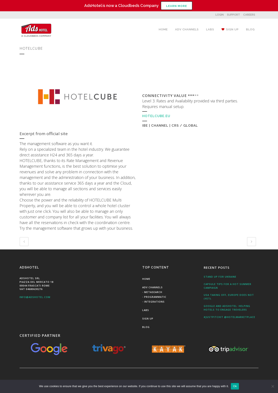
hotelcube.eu (156, 116)
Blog (146, 327)
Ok (235, 386)
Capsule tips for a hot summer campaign (227, 285)
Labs (145, 310)
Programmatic (155, 296)
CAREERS (249, 14)
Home (146, 278)
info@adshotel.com (35, 297)
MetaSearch (153, 292)
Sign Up (147, 318)
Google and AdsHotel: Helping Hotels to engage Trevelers (227, 307)
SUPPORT (233, 14)
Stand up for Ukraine (220, 276)
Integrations (154, 301)
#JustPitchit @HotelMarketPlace (229, 317)
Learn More (176, 6)
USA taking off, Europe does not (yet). (229, 296)
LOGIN (219, 14)
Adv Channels (152, 287)
